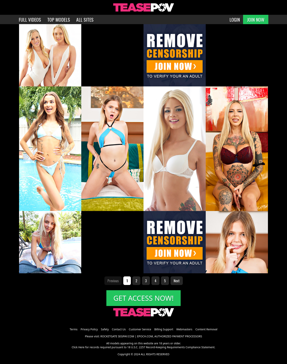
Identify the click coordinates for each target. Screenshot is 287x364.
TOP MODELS (58, 19)
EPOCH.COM (145, 336)
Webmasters (184, 329)
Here (81, 347)
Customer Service (140, 329)
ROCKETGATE (108, 336)
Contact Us (119, 329)
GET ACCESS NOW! (143, 298)
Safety (105, 329)
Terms (73, 329)
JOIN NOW (255, 19)
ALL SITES (85, 19)
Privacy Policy (89, 329)
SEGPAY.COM (126, 336)
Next (177, 280)
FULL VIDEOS (30, 19)
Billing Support (163, 329)
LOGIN (234, 19)
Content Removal (206, 329)
